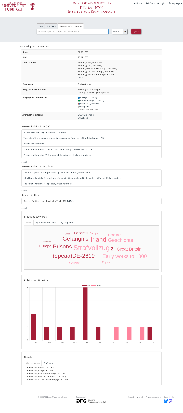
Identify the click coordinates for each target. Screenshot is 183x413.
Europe (45, 246)
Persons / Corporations (71, 26)
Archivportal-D (86, 114)
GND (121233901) (87, 97)
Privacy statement (153, 397)
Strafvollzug (91, 248)
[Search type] (119, 31)
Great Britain (129, 249)
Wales (67, 234)
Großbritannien (46, 241)
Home (138, 3)
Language (175, 3)
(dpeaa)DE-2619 (74, 256)
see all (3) (25, 190)
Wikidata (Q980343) (88, 103)
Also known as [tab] (33, 363)
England (106, 262)
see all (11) (26, 162)
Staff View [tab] (48, 363)
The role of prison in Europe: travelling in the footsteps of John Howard (56, 172)
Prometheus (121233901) (91, 100)
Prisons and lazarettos (33, 143)
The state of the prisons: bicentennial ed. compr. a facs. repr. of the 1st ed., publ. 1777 (63, 138)
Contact (130, 397)
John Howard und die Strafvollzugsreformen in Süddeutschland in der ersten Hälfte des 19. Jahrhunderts (72, 178)
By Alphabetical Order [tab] (46, 222)
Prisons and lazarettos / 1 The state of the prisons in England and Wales (57, 155)
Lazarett (81, 233)
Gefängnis (75, 238)
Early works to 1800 (124, 256)
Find (136, 31)
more (80, 77)
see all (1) (25, 208)
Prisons (62, 246)
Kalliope (83, 117)
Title (41, 26)
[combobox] (73, 31)
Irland (98, 239)
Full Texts (51, 26)
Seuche (74, 263)
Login (161, 3)
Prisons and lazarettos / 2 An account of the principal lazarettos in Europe (57, 149)
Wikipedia (83, 106)
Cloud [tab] (29, 222)
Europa (94, 233)
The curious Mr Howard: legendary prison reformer (47, 183)
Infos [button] (150, 3)
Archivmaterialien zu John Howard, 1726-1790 (44, 132)
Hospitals (114, 235)
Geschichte (120, 240)
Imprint (140, 397)
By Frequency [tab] (67, 222)
